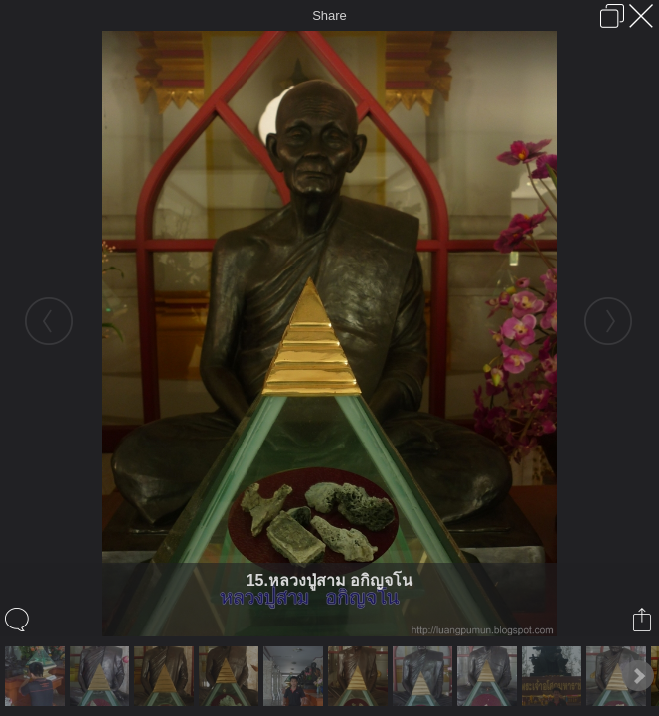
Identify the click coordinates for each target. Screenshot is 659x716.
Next (638, 676)
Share (329, 15)
